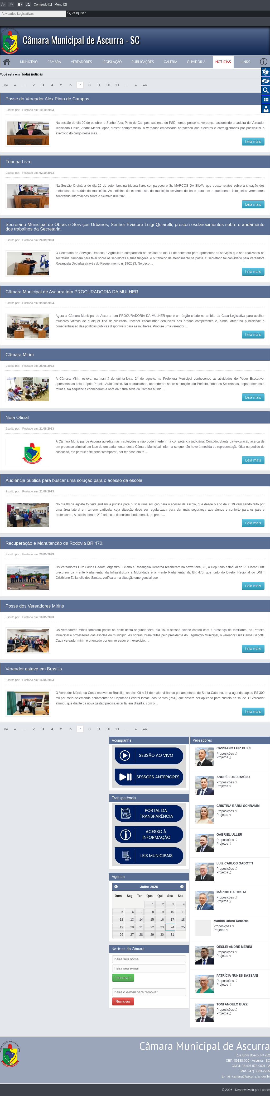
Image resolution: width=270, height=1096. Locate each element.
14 (141, 919)
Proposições (225, 753)
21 (141, 927)
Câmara (54, 61)
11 (117, 85)
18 (183, 919)
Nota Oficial (17, 417)
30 (162, 935)
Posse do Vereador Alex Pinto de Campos (47, 98)
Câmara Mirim (20, 354)
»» (145, 85)
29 (152, 935)
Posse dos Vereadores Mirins (35, 606)
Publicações (143, 61)
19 (121, 927)
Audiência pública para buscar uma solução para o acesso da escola (74, 480)
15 (152, 919)
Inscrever (123, 978)
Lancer (265, 1090)
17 (172, 919)
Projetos (222, 757)
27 (132, 935)
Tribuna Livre (19, 161)
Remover (123, 1001)
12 (121, 919)
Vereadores (81, 61)
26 (121, 935)
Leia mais (253, 141)
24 (172, 927)
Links (245, 61)
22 (152, 927)
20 (132, 927)
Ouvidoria (196, 61)
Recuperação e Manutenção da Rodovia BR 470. (54, 543)
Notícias (223, 61)
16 (162, 919)
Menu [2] (61, 4)
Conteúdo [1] (43, 4)
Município (29, 61)
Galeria (170, 61)
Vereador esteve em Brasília (34, 668)
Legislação (112, 61)
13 (132, 919)
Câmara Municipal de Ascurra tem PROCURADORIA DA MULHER (72, 291)
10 (108, 85)
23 (162, 927)
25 (183, 927)
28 (141, 935)
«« (6, 85)
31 (172, 935)
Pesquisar (77, 13)
